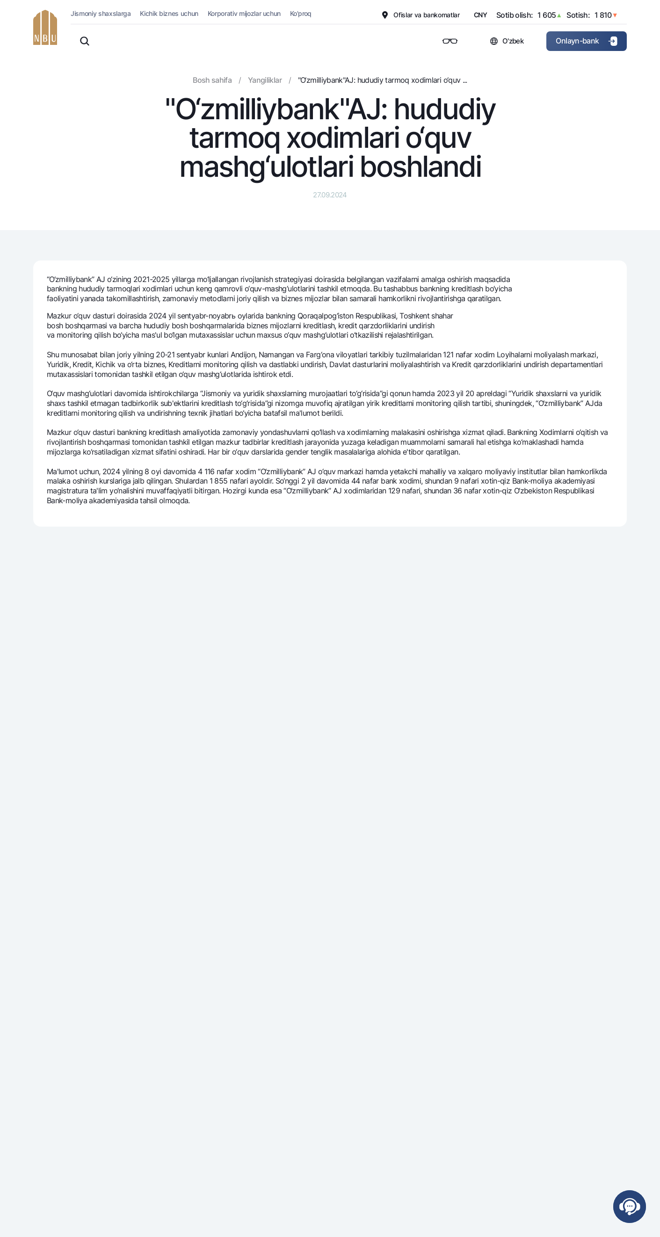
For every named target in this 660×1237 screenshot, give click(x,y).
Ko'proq (301, 13)
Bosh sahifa (212, 80)
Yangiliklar (265, 80)
